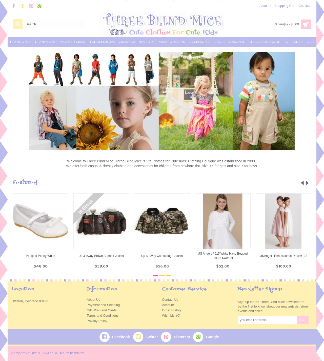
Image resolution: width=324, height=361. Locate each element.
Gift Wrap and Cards (102, 310)
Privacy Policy (97, 321)
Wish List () (171, 315)
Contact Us (170, 299)
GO (303, 320)
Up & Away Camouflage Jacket (162, 256)
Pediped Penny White (40, 256)
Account (168, 305)
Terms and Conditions (103, 315)
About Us (93, 299)
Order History (171, 310)
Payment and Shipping (103, 305)
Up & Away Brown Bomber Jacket (101, 256)
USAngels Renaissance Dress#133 (283, 256)
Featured (25, 182)
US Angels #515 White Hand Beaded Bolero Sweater (223, 256)
